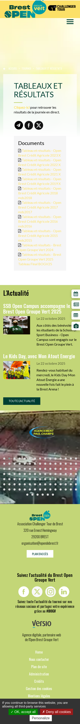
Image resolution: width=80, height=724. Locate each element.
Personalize (41, 718)
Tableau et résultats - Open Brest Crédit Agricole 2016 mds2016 (39, 221)
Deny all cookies (56, 712)
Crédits (39, 681)
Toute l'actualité (22, 401)
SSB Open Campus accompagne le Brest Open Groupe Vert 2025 (36, 308)
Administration (39, 674)
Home (39, 652)
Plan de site (39, 666)
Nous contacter (39, 659)
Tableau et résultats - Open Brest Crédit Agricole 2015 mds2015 (39, 235)
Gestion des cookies (39, 688)
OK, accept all (23, 712)
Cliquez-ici (22, 107)
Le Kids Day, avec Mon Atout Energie (39, 356)
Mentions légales (39, 695)
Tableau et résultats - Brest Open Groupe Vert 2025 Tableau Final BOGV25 (39, 259)
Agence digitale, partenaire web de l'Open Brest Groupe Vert (41, 637)
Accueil (13, 68)
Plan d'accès (40, 554)
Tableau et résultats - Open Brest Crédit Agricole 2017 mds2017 (39, 207)
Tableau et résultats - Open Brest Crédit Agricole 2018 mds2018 (39, 193)
